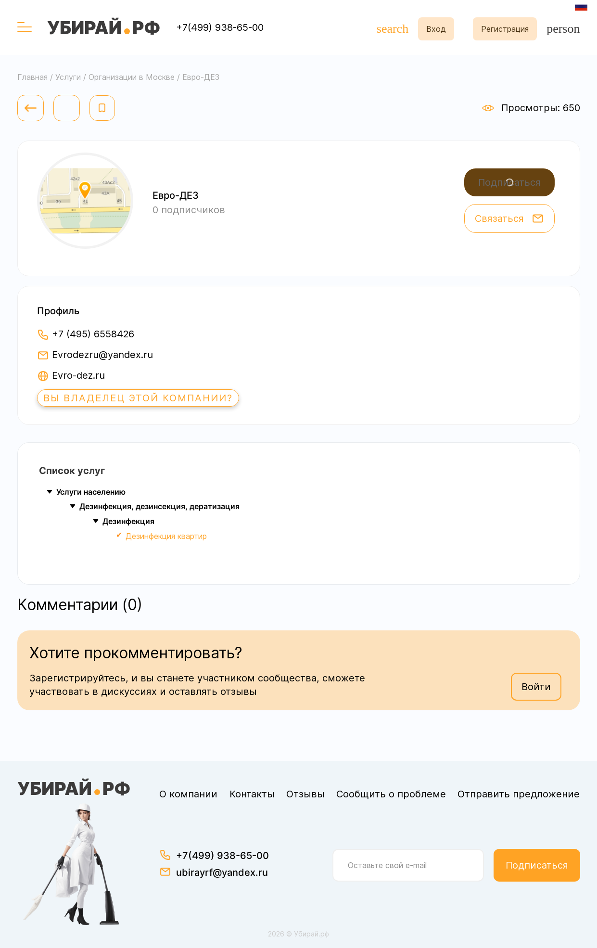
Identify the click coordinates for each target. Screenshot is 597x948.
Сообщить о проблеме (391, 794)
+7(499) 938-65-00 (220, 27)
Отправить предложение (518, 794)
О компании (188, 794)
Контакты (252, 794)
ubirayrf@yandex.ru (222, 872)
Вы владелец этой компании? (138, 398)
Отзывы (305, 794)
